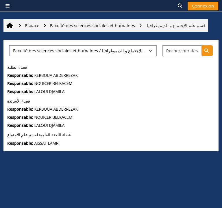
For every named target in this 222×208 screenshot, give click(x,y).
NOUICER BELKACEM (53, 83)
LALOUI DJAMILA (49, 91)
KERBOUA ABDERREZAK (55, 75)
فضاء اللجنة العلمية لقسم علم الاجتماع (39, 135)
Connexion (203, 6)
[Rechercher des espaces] (182, 50)
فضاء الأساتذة (18, 101)
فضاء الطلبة (17, 67)
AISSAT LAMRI (47, 143)
